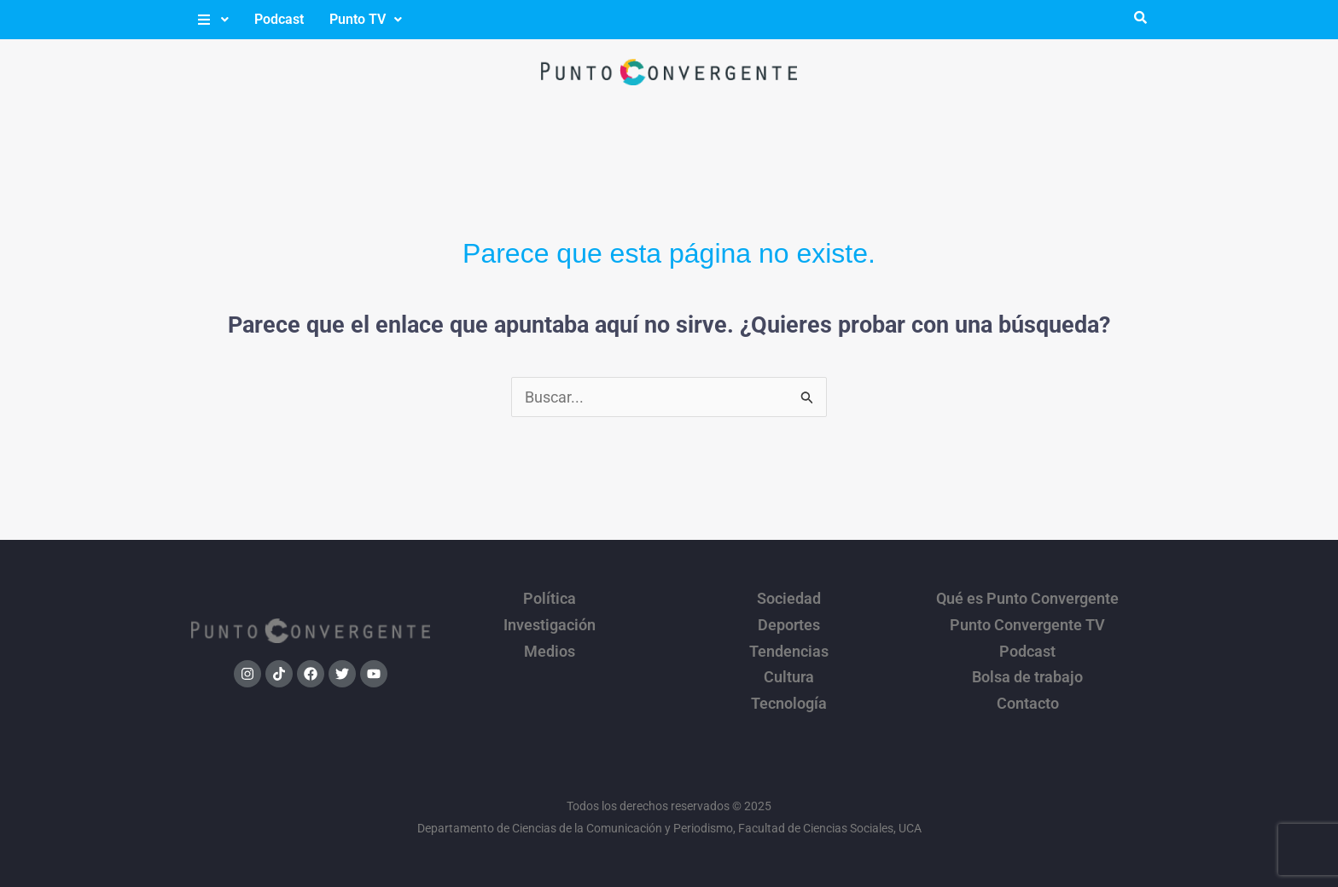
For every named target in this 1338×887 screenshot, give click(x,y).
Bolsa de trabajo (1027, 663)
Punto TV (365, 19)
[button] (212, 19)
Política (549, 597)
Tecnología (789, 685)
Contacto (1028, 685)
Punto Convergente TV (1027, 619)
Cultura (789, 663)
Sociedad (789, 597)
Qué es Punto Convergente (1027, 597)
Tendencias (789, 641)
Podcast (279, 19)
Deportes (789, 619)
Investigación (549, 619)
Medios (549, 641)
